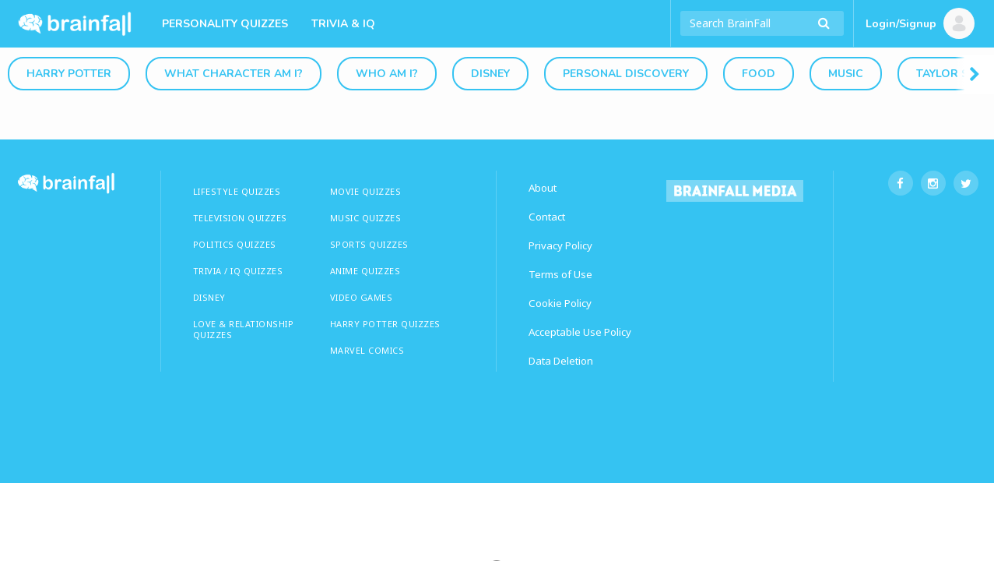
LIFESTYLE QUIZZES (237, 191)
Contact (547, 217)
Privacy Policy (560, 245)
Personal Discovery (626, 73)
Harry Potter (68, 73)
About (543, 188)
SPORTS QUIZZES (369, 244)
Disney (490, 73)
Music (845, 73)
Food (758, 73)
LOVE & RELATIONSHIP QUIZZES (243, 329)
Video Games (361, 297)
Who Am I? (387, 73)
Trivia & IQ (343, 23)
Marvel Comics (367, 350)
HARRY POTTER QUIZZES (385, 324)
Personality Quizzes (225, 23)
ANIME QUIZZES (365, 271)
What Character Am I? (233, 73)
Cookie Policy (560, 303)
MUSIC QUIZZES (366, 218)
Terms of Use (560, 274)
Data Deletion (561, 361)
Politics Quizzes (234, 244)
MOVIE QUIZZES (366, 191)
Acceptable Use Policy (580, 332)
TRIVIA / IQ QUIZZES (238, 271)
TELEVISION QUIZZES (240, 218)
